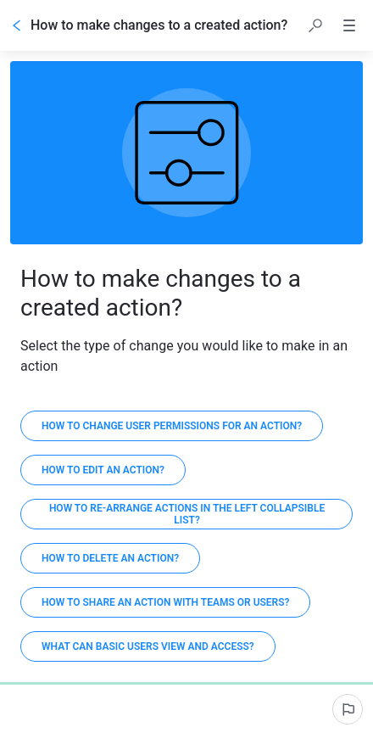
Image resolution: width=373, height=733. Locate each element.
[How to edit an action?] (103, 470)
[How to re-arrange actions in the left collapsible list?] (186, 514)
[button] (315, 25)
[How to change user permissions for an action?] (171, 426)
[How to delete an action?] (110, 558)
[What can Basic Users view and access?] (148, 646)
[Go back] (17, 25)
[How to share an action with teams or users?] (165, 602)
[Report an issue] (347, 709)
